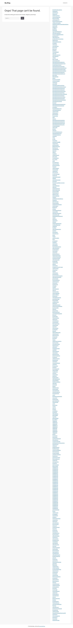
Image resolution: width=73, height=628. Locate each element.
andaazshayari (55, 155)
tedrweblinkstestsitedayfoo (58, 121)
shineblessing (55, 149)
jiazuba (54, 129)
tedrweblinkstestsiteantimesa (59, 87)
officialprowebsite (56, 33)
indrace (54, 119)
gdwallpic (54, 563)
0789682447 (55, 486)
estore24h (54, 84)
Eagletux (54, 50)
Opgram (54, 309)
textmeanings (55, 464)
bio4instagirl (55, 389)
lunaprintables (55, 453)
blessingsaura (55, 581)
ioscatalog (54, 140)
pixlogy (54, 209)
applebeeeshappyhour (57, 216)
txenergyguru (55, 193)
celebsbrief (54, 171)
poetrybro (54, 347)
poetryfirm (54, 617)
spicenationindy (56, 60)
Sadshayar (54, 303)
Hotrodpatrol (55, 56)
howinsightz (55, 549)
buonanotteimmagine (57, 275)
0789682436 (55, 472)
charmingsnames (56, 518)
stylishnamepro (55, 15)
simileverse (55, 537)
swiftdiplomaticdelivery (57, 198)
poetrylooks (55, 531)
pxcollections (55, 274)
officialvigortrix (55, 37)
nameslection (55, 46)
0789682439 (55, 476)
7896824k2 (54, 431)
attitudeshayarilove (56, 277)
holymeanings (55, 451)
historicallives (55, 294)
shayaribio (54, 619)
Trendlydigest (55, 52)
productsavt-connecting (57, 39)
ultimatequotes (55, 259)
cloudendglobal (56, 126)
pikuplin (54, 557)
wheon (54, 386)
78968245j (54, 430)
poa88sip (54, 28)
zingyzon (54, 517)
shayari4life (55, 212)
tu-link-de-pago (55, 174)
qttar (53, 117)
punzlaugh (54, 589)
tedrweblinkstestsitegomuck (58, 63)
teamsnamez (55, 342)
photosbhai (55, 245)
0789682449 (55, 489)
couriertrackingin (56, 441)
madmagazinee (55, 527)
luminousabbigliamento (57, 34)
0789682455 (55, 498)
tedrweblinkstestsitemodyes (58, 97)
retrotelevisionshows (57, 101)
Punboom (54, 463)
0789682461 (55, 507)
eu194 (53, 139)
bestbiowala (55, 360)
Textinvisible (55, 370)
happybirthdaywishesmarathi (59, 613)
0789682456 (55, 499)
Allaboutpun (55, 113)
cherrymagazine (56, 616)
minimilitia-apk (55, 214)
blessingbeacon (56, 459)
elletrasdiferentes (56, 332)
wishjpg (54, 222)
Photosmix (54, 296)
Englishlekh (55, 316)
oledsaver (54, 446)
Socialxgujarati (55, 369)
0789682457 (55, 501)
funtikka (54, 228)
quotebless (54, 411)
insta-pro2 (54, 398)
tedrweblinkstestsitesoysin (58, 124)
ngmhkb (54, 416)
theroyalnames (55, 323)
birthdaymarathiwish (57, 396)
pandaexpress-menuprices (58, 443)
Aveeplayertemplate (57, 204)
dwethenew (55, 40)
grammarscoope (56, 457)
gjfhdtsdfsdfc (55, 418)
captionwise (55, 262)
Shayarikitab (55, 300)
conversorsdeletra (56, 450)
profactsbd (54, 261)
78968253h (54, 427)
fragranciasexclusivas (57, 21)
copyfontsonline (56, 585)
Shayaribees (55, 310)
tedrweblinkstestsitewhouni (58, 73)
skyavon (54, 582)
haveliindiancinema (56, 65)
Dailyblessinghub (56, 305)
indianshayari (55, 334)
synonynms (55, 560)
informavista (55, 328)
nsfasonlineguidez (56, 257)
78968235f (54, 424)
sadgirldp (54, 226)
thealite (54, 600)
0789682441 (55, 479)
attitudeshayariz (56, 379)
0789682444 (55, 483)
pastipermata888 (56, 142)
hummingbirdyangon (57, 132)
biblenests (54, 565)
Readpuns (54, 207)
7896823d (54, 421)
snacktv (54, 287)
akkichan (54, 187)
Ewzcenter (54, 47)
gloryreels (54, 156)
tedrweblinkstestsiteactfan (58, 66)
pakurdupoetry (55, 248)
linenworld (54, 283)
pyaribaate (54, 437)
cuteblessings (55, 302)
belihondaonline (56, 190)
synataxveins (55, 322)
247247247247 (55, 509)
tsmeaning (54, 559)
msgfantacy (55, 371)
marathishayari (55, 584)
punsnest (54, 588)
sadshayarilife (55, 611)
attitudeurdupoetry (56, 213)
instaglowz (54, 573)
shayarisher (55, 374)
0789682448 (55, 488)
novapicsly (54, 460)
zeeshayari (54, 521)
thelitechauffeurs (56, 382)
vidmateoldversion (56, 229)
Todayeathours (55, 602)
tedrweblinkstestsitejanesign (59, 69)
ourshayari (54, 435)
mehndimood (55, 607)
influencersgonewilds (57, 306)
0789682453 (55, 495)
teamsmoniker (55, 164)
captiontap (54, 592)
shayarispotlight (56, 547)
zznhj (53, 137)
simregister (55, 265)
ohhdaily (54, 286)
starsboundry (55, 291)
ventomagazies (55, 293)
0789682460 (55, 505)
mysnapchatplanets (56, 604)
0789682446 (55, 485)
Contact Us (65, 2)
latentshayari (55, 201)
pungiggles (55, 514)
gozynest (54, 326)
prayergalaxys (55, 587)
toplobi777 (54, 27)
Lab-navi (54, 53)
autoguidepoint (56, 591)
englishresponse (56, 556)
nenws (53, 236)
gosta (53, 235)
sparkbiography (56, 348)
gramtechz (54, 614)
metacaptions (55, 579)
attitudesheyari (55, 536)
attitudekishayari (56, 555)
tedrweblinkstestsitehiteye (58, 92)
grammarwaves (56, 165)
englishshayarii (55, 447)
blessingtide (55, 466)
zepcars (54, 290)
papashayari (55, 12)
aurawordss (55, 572)
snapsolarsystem (56, 258)
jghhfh (53, 434)
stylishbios (54, 361)
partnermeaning (56, 355)
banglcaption (55, 377)
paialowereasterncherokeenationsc (60, 24)
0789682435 (55, 470)
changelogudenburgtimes (58, 85)
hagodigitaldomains (57, 108)
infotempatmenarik (56, 223)
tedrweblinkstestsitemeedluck (59, 71)
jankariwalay (55, 278)
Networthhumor (56, 146)
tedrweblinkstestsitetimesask (59, 100)
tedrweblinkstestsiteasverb (58, 88)
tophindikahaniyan (56, 246)
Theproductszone (56, 255)
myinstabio (54, 251)
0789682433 (55, 467)
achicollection (55, 523)
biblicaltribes (55, 76)
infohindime (55, 273)
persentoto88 (55, 191)
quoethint (54, 412)
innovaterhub (55, 162)
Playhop (54, 605)
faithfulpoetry (55, 387)
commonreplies (56, 81)
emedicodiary (55, 249)
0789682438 (55, 475)
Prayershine (55, 116)
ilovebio (54, 409)
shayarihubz (55, 575)
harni (53, 239)
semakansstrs (55, 595)
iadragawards (55, 289)
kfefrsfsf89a (55, 415)
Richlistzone (55, 148)
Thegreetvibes (55, 318)
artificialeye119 (55, 20)
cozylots (54, 184)
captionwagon (55, 168)
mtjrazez (54, 130)
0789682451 (55, 492)
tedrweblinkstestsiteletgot (58, 95)
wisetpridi (54, 175)
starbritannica (55, 281)
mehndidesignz (55, 185)
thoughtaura (55, 440)
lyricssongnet (55, 524)
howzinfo (54, 528)
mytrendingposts (56, 17)
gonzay (54, 597)
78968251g (54, 425)
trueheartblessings (56, 569)
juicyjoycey (54, 530)
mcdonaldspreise (56, 225)
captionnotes (55, 111)
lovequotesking (55, 254)
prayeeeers (55, 578)
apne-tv (54, 408)
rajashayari (54, 220)
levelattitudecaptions (57, 9)
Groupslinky (55, 610)
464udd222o (55, 414)
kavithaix (54, 367)
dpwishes (54, 376)
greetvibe (54, 364)
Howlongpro (55, 206)
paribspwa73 (55, 36)
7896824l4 (54, 432)
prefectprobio (55, 145)
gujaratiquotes (55, 390)
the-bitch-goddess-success (58, 182)
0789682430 (55, 477)
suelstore (54, 136)
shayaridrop (55, 515)
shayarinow (55, 143)
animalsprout (55, 321)
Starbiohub (55, 456)
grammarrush (55, 354)
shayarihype (55, 325)
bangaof (54, 103)
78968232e (54, 422)
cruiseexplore (55, 158)
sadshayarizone (56, 358)
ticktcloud (54, 30)
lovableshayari (55, 448)
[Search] (22, 18)
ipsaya (53, 339)
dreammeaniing (56, 598)
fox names (54, 159)
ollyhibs (54, 178)
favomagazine (55, 550)
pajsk (53, 161)
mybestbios (55, 520)
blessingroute (55, 335)
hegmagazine (55, 552)
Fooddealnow (55, 601)
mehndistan (55, 543)
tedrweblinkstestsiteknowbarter (59, 94)
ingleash (54, 166)
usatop (54, 406)
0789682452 (55, 494)
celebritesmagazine (56, 341)
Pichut (53, 511)
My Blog (7, 3)
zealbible (54, 350)
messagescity (55, 462)
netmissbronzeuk (56, 177)
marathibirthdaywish (57, 313)
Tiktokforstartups (56, 55)
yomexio (54, 373)
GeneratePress (42, 626)
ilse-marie (54, 75)
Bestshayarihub (56, 312)
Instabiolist (54, 329)
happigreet (54, 11)
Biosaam (54, 315)
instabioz (54, 153)
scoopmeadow (55, 568)
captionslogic (55, 268)
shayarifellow (55, 380)
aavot (53, 395)
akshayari (54, 525)
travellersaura (55, 540)
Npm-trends (55, 59)
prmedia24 (54, 241)
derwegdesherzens (56, 41)
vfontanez (54, 44)
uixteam (54, 197)
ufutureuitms (55, 539)
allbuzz (54, 152)
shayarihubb (55, 402)
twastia (54, 271)
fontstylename (55, 393)
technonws (54, 244)
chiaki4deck (55, 541)
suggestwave (55, 566)
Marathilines (55, 114)
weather (54, 230)
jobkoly (54, 264)
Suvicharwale (55, 307)
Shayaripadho (55, 203)
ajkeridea (54, 383)
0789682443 (55, 482)
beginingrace (55, 345)
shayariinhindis (55, 620)
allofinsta (54, 219)
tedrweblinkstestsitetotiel (58, 105)
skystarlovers (55, 571)
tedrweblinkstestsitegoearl (58, 72)
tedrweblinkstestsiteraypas (58, 98)
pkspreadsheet (55, 196)
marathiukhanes (56, 363)
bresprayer (54, 337)
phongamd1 (55, 172)
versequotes (55, 169)
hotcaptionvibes (56, 344)
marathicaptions (56, 392)
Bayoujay (54, 49)
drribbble (54, 43)
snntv (53, 403)
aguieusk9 (54, 26)
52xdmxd (54, 200)
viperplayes (55, 352)
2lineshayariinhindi (56, 562)
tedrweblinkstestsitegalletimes (59, 68)
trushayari (54, 357)
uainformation (55, 238)
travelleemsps (55, 553)
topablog (54, 242)
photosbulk (55, 232)
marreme (54, 181)
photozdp (54, 384)
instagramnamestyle (57, 608)
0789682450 (55, 491)
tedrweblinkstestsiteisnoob (58, 123)
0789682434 (55, 469)
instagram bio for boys (57, 267)
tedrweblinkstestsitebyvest (58, 89)
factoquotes (55, 366)
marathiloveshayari (56, 210)
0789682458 (55, 502)
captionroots (55, 512)
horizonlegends (56, 280)
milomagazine (55, 351)
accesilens (54, 107)
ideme (53, 78)
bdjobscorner (55, 194)
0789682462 (55, 508)
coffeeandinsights (56, 23)
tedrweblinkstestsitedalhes (58, 120)
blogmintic (54, 405)
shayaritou (54, 270)
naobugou (54, 82)
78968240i (54, 428)
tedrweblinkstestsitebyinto (58, 62)
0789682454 (55, 496)
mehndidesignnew (56, 297)
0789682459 (55, 504)
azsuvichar (54, 252)
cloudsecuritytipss (56, 454)
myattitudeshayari (56, 438)
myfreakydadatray (56, 110)
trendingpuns (55, 594)
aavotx (53, 217)
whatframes (55, 284)
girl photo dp (55, 233)
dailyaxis (54, 150)
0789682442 (55, 480)
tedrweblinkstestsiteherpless (59, 91)
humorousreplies (56, 79)
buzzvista (54, 338)
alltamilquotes (55, 544)
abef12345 (54, 127)
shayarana (54, 14)
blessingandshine (56, 576)
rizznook (54, 546)
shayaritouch (55, 444)
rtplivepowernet (56, 188)
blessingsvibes (55, 18)
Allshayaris (54, 319)
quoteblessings (55, 299)
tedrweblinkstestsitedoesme (58, 104)
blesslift (54, 331)
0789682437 (55, 473)
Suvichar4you (55, 534)
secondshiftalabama (57, 31)
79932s (54, 57)
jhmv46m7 (54, 419)
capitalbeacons (55, 533)
